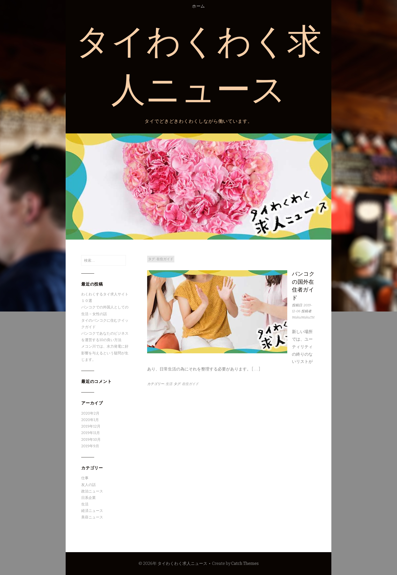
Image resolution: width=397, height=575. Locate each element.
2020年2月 (90, 413)
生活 (169, 384)
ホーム (198, 6)
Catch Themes (245, 563)
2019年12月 (90, 426)
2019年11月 (90, 433)
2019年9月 (90, 446)
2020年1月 (90, 420)
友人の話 (88, 485)
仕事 (84, 478)
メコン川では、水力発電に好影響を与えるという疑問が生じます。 (104, 353)
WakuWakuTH (303, 317)
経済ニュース (92, 511)
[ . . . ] (256, 369)
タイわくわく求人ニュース (182, 563)
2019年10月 (91, 439)
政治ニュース (92, 491)
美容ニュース (92, 517)
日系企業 (88, 498)
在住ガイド (190, 384)
